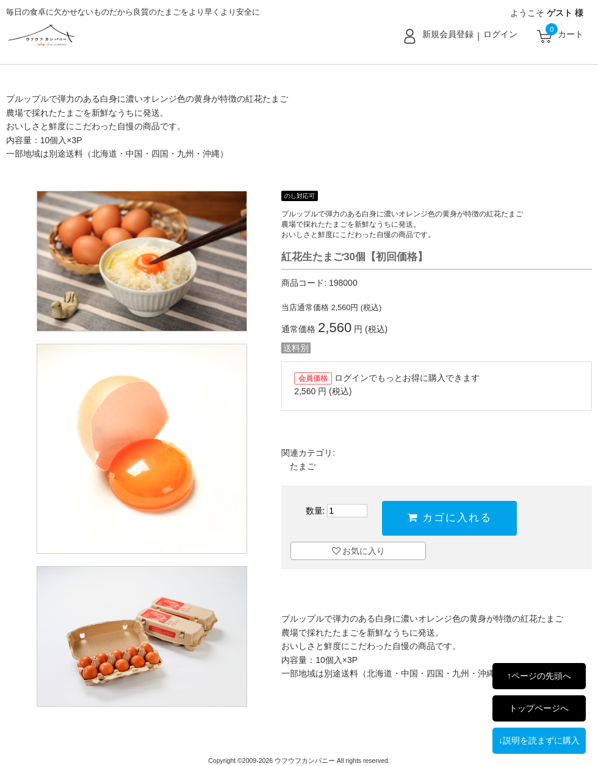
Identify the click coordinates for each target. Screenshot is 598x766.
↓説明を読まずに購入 (539, 740)
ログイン (500, 34)
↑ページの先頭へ (539, 676)
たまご (302, 466)
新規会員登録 (448, 34)
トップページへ (539, 708)
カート (570, 34)
